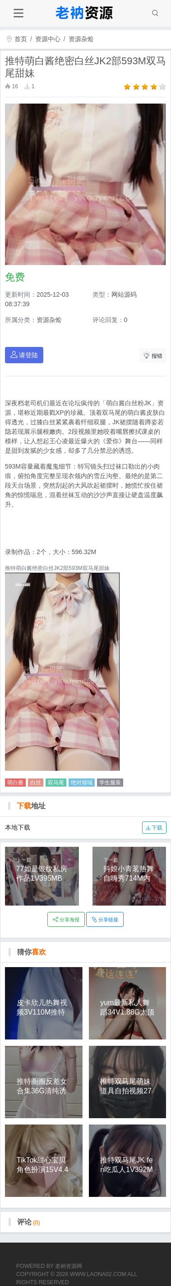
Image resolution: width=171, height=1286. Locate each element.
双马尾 (56, 782)
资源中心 (47, 39)
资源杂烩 (81, 39)
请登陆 (24, 355)
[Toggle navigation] (18, 13)
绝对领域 (81, 782)
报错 (153, 355)
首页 (16, 39)
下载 (154, 828)
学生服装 (110, 782)
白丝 (35, 782)
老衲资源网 (68, 1266)
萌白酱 (15, 782)
